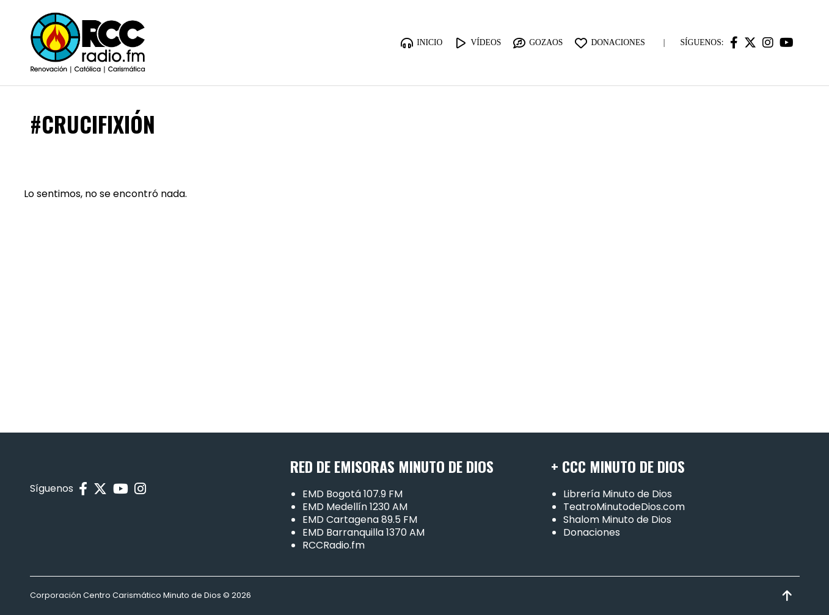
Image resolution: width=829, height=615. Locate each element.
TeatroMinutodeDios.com (624, 507)
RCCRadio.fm (333, 545)
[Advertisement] (414, 310)
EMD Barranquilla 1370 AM (363, 532)
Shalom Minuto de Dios (617, 519)
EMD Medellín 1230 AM (354, 507)
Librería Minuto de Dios (617, 494)
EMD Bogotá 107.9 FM (352, 494)
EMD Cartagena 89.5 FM (359, 519)
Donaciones (591, 532)
